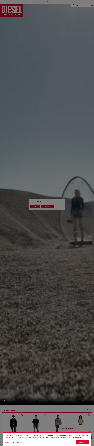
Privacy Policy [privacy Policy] (70, 437)
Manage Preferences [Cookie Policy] (53, 437)
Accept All (82, 442)
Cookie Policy (81, 437)
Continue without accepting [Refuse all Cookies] (13, 442)
